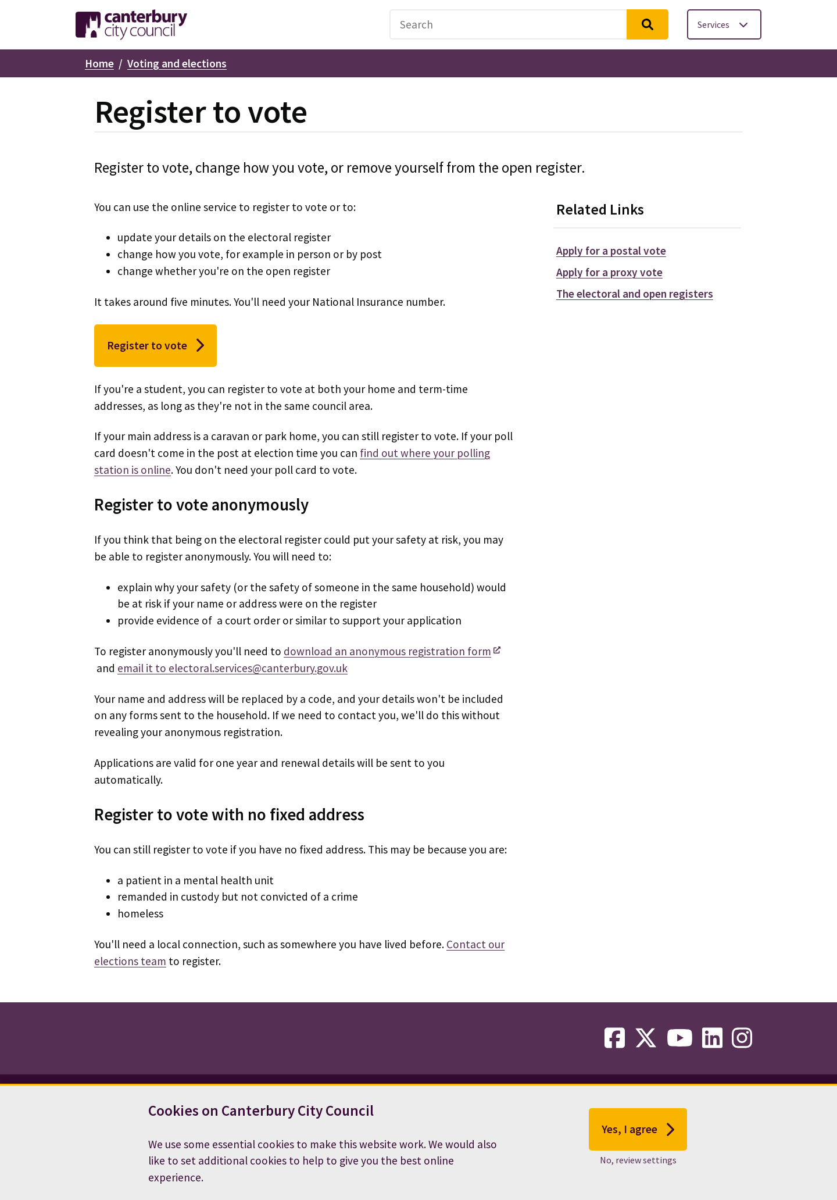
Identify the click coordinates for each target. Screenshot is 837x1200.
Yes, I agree (638, 1132)
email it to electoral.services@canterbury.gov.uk (232, 668)
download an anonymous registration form (387, 651)
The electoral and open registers (634, 294)
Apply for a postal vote (611, 251)
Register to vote (155, 345)
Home (99, 63)
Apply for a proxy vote (609, 272)
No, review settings (638, 1162)
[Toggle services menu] (724, 24)
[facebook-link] (614, 1038)
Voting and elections (177, 63)
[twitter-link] (645, 1038)
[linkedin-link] (712, 1038)
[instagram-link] (742, 1038)
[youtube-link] (680, 1038)
